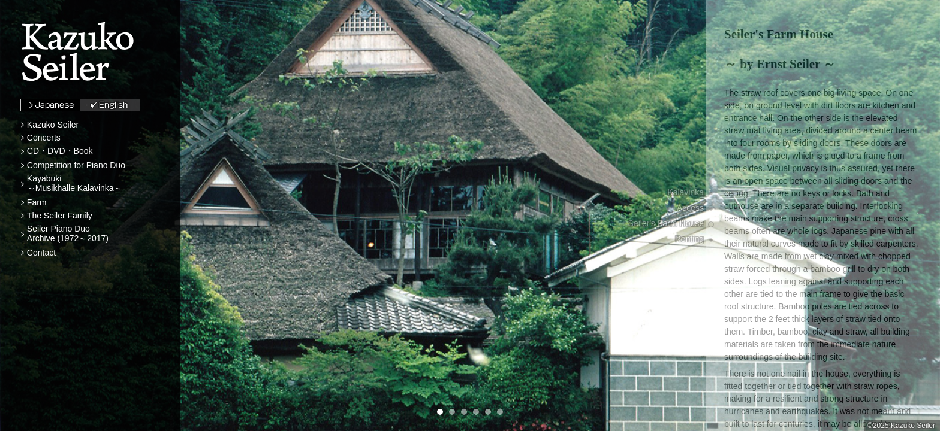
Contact (41, 252)
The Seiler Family (59, 215)
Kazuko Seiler (53, 124)
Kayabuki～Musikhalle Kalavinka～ (74, 183)
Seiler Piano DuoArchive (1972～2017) (68, 233)
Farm (37, 202)
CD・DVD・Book (60, 151)
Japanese (50, 105)
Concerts (44, 137)
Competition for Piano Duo (76, 165)
